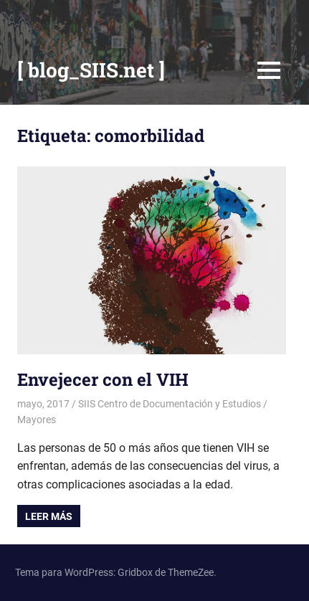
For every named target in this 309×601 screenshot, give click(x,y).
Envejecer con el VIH (103, 379)
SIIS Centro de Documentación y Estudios (169, 404)
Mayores (36, 419)
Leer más (48, 516)
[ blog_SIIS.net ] (91, 70)
